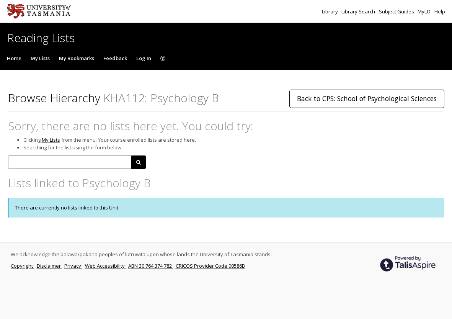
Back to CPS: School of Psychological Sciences (367, 98)
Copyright (22, 265)
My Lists (40, 58)
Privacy (73, 265)
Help (439, 11)
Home (14, 58)
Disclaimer (49, 265)
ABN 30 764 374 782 (150, 265)
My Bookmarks (76, 58)
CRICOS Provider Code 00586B (210, 265)
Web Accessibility (105, 265)
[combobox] (70, 162)
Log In (143, 58)
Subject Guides (397, 11)
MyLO (425, 11)
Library (330, 11)
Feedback (115, 58)
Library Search (358, 11)
